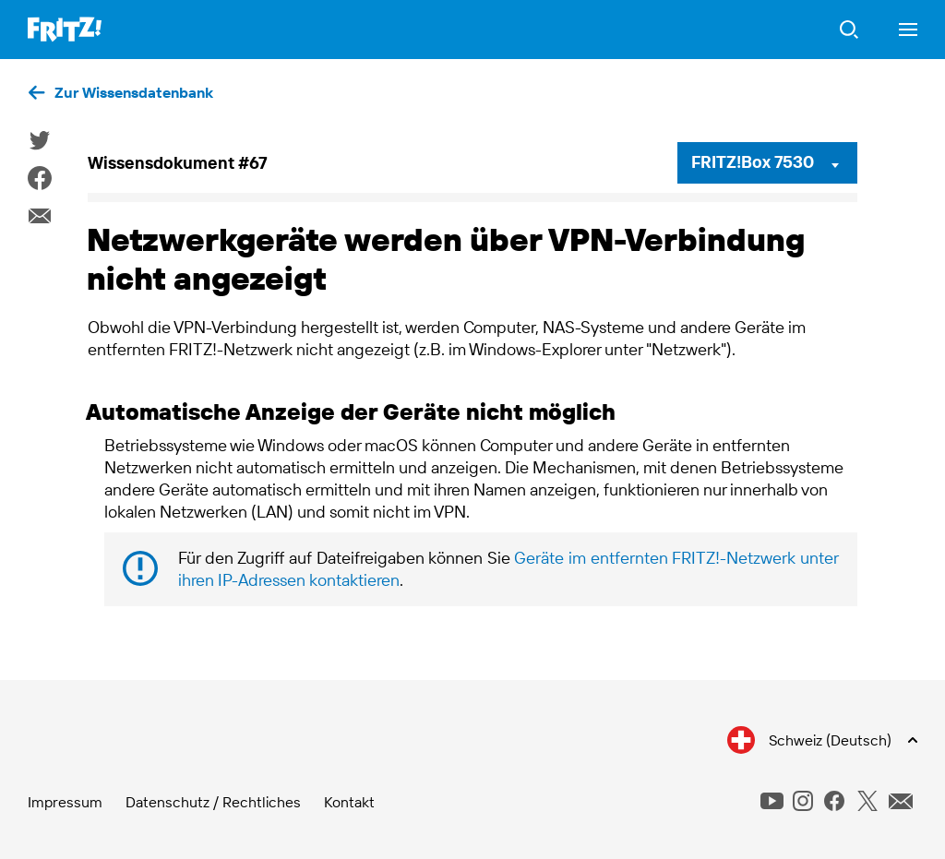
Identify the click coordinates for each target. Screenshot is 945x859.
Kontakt (349, 802)
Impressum (65, 802)
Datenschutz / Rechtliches (213, 802)
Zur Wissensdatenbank (133, 92)
